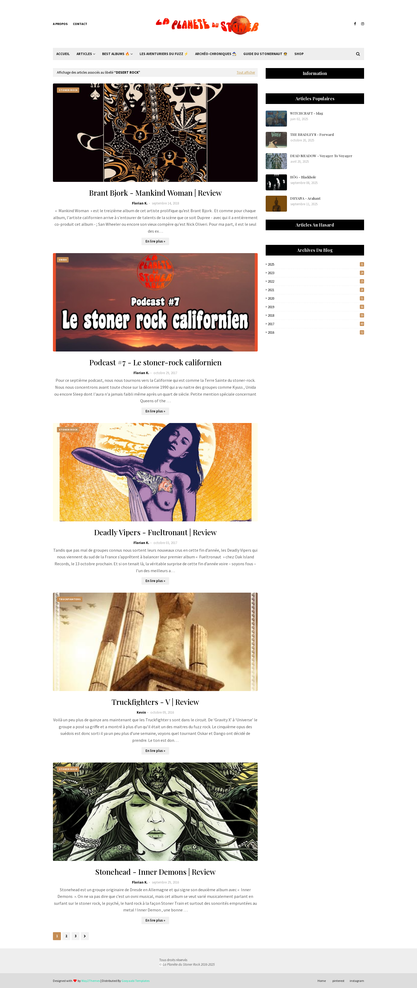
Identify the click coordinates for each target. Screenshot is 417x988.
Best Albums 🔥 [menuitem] (116, 54)
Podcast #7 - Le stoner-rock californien (155, 362)
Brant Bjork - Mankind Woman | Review (155, 193)
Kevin (141, 712)
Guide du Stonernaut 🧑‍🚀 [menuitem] (265, 54)
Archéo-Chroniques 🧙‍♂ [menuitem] (215, 54)
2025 (316, 264)
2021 (316, 290)
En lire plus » (155, 241)
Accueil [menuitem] (63, 54)
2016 (316, 332)
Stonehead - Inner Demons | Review (155, 872)
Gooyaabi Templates (135, 981)
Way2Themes (90, 981)
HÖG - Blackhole (303, 177)
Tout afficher (246, 72)
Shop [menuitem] (299, 54)
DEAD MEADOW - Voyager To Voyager (321, 155)
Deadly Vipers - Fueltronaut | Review (155, 532)
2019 (316, 307)
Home (322, 981)
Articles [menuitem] (84, 54)
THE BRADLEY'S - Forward (312, 134)
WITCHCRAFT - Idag (306, 113)
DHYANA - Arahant (305, 198)
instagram (357, 981)
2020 (316, 298)
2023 (316, 273)
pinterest (338, 981)
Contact (80, 24)
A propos (60, 24)
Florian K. (140, 203)
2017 (316, 324)
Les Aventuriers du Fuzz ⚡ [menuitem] (164, 54)
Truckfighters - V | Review (155, 702)
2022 (316, 281)
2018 (316, 315)
